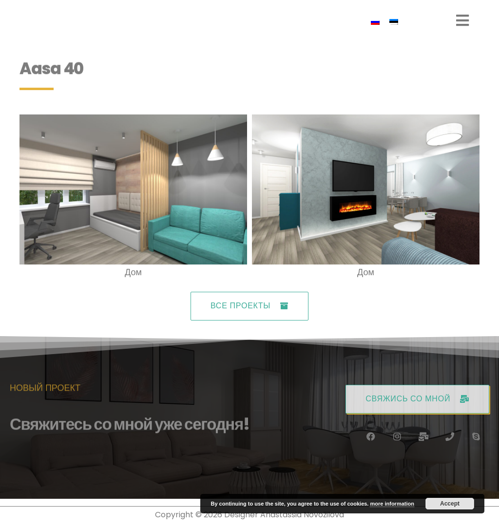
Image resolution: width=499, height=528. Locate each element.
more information (392, 504)
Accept (450, 503)
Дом (133, 276)
